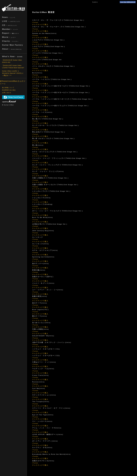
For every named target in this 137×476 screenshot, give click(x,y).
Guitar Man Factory (12, 45)
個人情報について (8, 87)
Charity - (10, 41)
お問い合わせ (6, 92)
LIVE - (11, 21)
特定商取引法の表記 (9, 90)
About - (12, 49)
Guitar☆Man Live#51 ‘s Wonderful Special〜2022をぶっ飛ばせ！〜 (12, 73)
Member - (10, 29)
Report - (10, 33)
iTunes (35, 22)
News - (8, 17)
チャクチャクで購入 (40, 24)
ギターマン (13, 8)
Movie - (9, 37)
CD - (9, 25)
